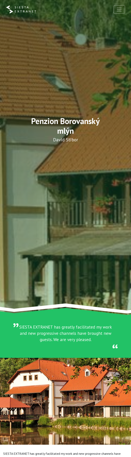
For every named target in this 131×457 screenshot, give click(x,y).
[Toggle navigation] (119, 9)
